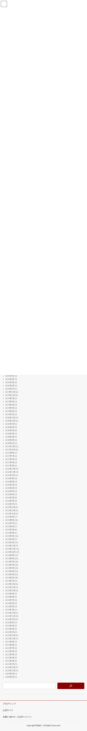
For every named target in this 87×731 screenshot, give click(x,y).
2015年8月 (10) (11, 520)
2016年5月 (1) (11, 491)
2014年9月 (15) (11, 555)
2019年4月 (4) (11, 404)
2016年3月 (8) (11, 497)
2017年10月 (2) (11, 449)
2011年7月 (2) (11, 648)
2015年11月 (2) (11, 510)
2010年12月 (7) (11, 667)
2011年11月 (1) (11, 638)
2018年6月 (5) (11, 427)
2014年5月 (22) (11, 568)
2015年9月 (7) (11, 516)
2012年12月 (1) (11, 612)
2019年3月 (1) (11, 408)
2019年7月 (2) (11, 398)
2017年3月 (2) (11, 465)
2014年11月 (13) (12, 548)
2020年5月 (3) (11, 376)
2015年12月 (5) (11, 507)
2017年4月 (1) (11, 462)
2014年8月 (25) (11, 558)
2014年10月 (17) (12, 552)
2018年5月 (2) (11, 430)
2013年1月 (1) (11, 609)
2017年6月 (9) (11, 459)
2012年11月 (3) (11, 616)
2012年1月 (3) (11, 632)
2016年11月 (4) (11, 472)
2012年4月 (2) (11, 628)
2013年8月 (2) (11, 596)
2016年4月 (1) (11, 494)
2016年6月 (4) (11, 488)
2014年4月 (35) (11, 571)
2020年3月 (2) (11, 382)
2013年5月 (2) (11, 603)
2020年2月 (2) (11, 385)
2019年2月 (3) (11, 411)
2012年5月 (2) (11, 625)
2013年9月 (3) (11, 593)
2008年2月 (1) (11, 677)
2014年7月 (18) (11, 561)
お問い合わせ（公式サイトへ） (18, 717)
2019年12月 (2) (11, 392)
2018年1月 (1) (11, 443)
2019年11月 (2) (11, 395)
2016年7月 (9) (11, 484)
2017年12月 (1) (11, 446)
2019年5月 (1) (11, 401)
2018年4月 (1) (11, 433)
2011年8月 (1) (11, 644)
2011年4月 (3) (11, 654)
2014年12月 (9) (11, 545)
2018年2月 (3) (11, 440)
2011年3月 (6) (11, 657)
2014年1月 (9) (11, 580)
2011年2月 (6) (11, 661)
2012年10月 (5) (11, 619)
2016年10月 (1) (11, 475)
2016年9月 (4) (11, 478)
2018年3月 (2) (11, 436)
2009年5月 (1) (11, 673)
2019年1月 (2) (11, 414)
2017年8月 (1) (11, 452)
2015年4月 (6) (11, 532)
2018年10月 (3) (11, 420)
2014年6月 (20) (11, 564)
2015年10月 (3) (11, 513)
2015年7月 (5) (11, 523)
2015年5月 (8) (11, 529)
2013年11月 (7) (11, 587)
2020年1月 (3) (11, 388)
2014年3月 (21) (11, 574)
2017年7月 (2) (11, 456)
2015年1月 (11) (11, 542)
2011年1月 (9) (11, 664)
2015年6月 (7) (11, 526)
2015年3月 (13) (11, 536)
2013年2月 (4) (11, 606)
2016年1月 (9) (11, 504)
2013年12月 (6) (11, 584)
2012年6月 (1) (11, 622)
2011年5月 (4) (11, 651)
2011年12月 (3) (11, 635)
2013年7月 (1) (11, 600)
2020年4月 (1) (11, 379)
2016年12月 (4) (11, 468)
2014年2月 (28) (11, 577)
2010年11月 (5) (11, 670)
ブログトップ (9, 703)
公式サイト (8, 710)
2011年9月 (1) (11, 641)
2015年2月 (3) (11, 539)
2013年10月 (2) (11, 590)
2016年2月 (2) (11, 500)
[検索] (70, 685)
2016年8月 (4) (11, 481)
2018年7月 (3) (11, 424)
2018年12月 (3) (11, 417)
